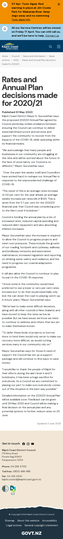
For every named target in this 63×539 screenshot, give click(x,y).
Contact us (52, 35)
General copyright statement (41, 525)
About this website (28, 520)
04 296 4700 (18, 466)
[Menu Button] (58, 46)
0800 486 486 (21, 471)
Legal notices (14, 525)
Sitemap (10, 520)
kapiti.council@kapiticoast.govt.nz (21, 479)
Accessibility (49, 520)
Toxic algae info (21, 19)
